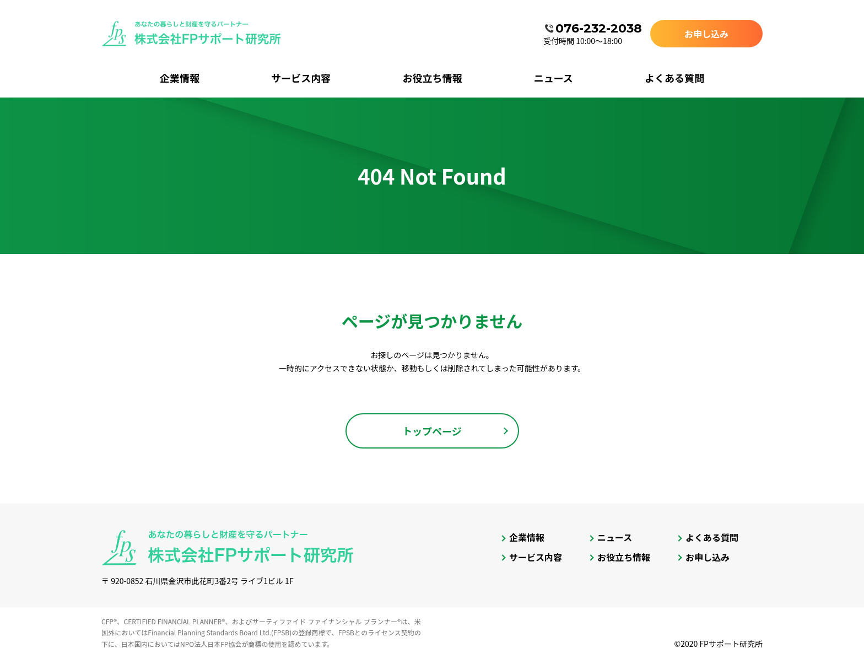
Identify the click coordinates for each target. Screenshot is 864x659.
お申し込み (706, 33)
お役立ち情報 (432, 78)
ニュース (553, 78)
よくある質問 (674, 78)
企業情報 (179, 78)
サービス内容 (301, 78)
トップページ (432, 431)
